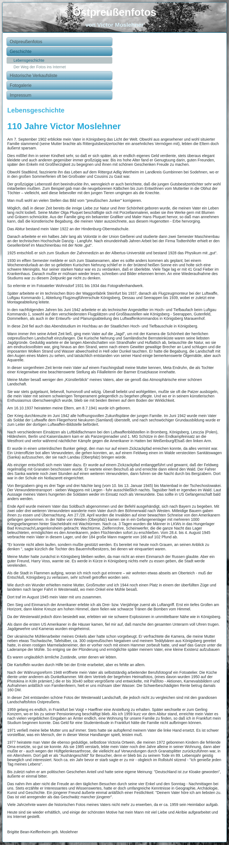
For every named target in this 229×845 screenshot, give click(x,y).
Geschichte (20, 51)
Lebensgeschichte (28, 60)
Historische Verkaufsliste (33, 75)
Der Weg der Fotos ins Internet (39, 67)
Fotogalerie (20, 85)
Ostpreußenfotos (114, 12)
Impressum (20, 95)
